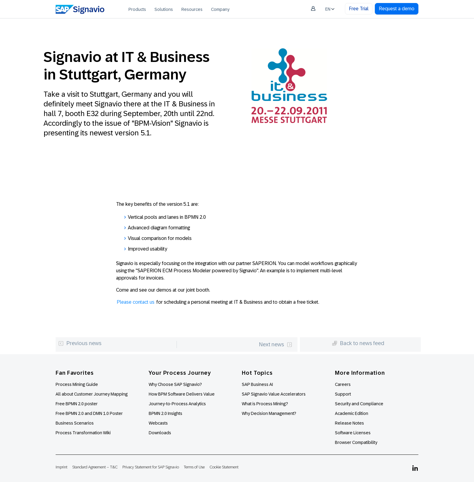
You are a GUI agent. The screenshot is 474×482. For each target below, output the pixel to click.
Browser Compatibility (356, 442)
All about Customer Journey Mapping (92, 394)
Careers (343, 384)
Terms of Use (194, 467)
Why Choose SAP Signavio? (175, 384)
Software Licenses (353, 432)
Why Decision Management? (269, 413)
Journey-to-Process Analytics (178, 403)
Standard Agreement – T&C (95, 467)
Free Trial (358, 8)
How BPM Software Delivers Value (182, 394)
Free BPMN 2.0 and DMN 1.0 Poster (89, 413)
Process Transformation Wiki (83, 432)
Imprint (61, 467)
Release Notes (349, 423)
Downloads (160, 432)
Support (343, 394)
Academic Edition (351, 413)
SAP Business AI (257, 384)
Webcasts (158, 423)
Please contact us (135, 302)
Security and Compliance (359, 403)
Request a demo (396, 8)
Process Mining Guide (77, 384)
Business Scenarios (75, 423)
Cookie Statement (224, 467)
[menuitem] (137, 9)
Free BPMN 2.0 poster (77, 403)
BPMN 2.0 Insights (165, 413)
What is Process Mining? (265, 403)
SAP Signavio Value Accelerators (274, 394)
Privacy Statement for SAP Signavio (150, 467)
